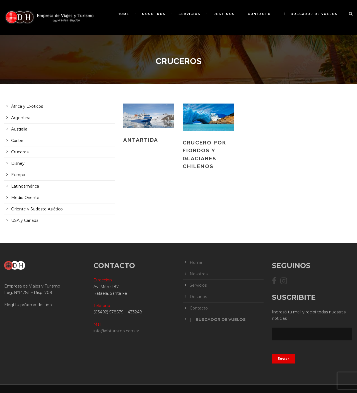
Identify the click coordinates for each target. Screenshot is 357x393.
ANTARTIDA (140, 140)
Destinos (224, 14)
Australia (19, 129)
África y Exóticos (27, 106)
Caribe (17, 140)
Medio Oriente (25, 197)
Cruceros (19, 151)
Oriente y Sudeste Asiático (37, 209)
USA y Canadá (24, 220)
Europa (18, 174)
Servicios (189, 14)
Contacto (259, 14)
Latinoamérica (25, 186)
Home (123, 14)
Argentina (20, 117)
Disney (18, 163)
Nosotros (154, 14)
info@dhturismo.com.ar (116, 330)
